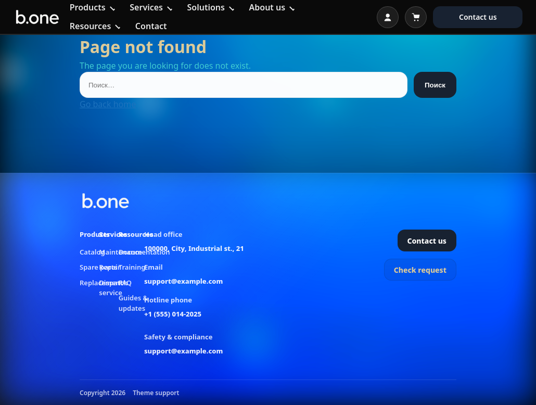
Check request (420, 270)
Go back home (108, 104)
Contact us (478, 17)
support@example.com (183, 281)
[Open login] (388, 17)
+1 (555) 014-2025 (172, 314)
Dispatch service (113, 288)
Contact (151, 26)
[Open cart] (416, 17)
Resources (90, 26)
